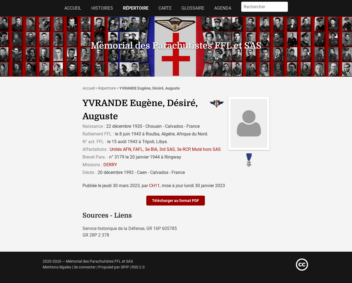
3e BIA (151, 149)
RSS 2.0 (138, 267)
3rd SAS (167, 149)
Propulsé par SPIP (113, 267)
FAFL (138, 149)
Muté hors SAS (206, 149)
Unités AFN (120, 149)
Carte (165, 8)
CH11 (154, 185)
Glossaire (193, 8)
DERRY (110, 164)
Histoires (102, 8)
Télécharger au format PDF (175, 200)
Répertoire (135, 8)
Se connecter (85, 267)
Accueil (72, 8)
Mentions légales (57, 267)
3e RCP (183, 149)
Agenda (222, 8)
